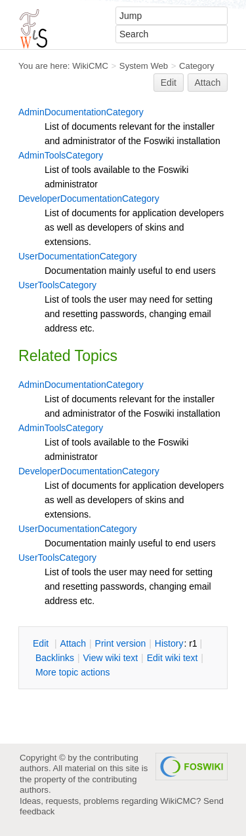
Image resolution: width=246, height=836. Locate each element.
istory (169, 643)
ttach (73, 643)
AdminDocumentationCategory (81, 112)
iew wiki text (110, 658)
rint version (120, 643)
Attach (208, 82)
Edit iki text (172, 658)
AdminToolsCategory (60, 155)
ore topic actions (72, 672)
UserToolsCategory (57, 285)
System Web (143, 66)
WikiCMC (90, 66)
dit (42, 643)
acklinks (54, 658)
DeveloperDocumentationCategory (88, 198)
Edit (168, 82)
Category (196, 66)
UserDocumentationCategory (77, 256)
